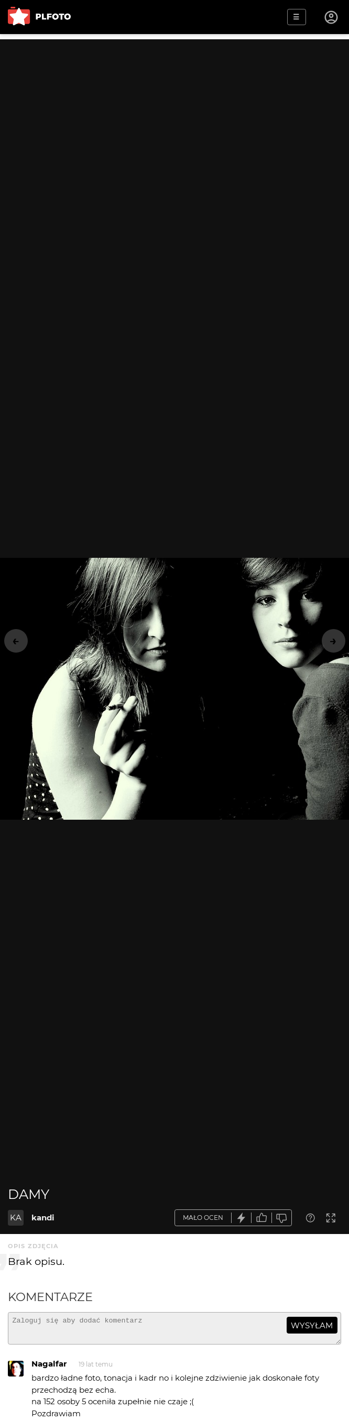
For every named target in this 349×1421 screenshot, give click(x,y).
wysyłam (312, 1325)
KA (15, 1217)
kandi (42, 1217)
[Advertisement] (174, 112)
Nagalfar (49, 1368)
